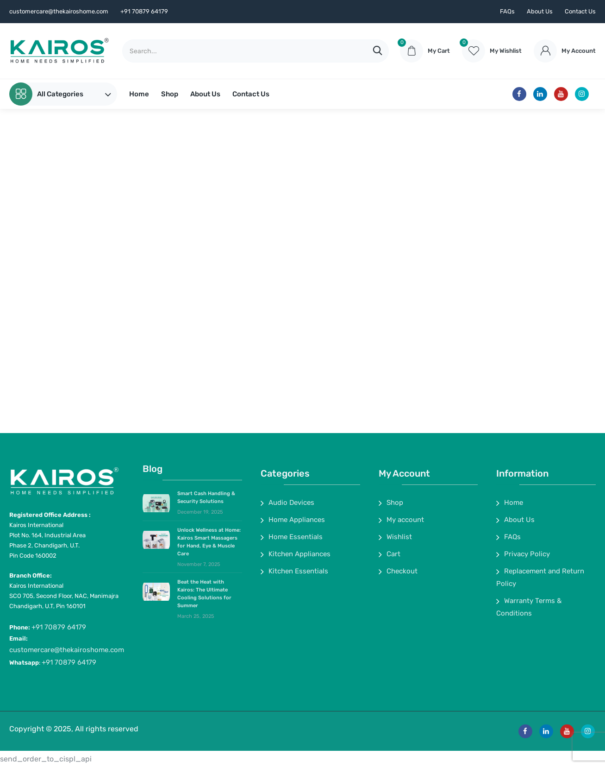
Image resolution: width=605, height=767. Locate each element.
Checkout (402, 571)
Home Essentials (295, 537)
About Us (540, 11)
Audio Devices (291, 502)
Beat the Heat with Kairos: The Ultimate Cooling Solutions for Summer (204, 594)
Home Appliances (296, 520)
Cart (393, 554)
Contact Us (580, 11)
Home (139, 94)
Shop (169, 94)
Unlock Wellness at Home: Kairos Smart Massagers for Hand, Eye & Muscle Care (209, 542)
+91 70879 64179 (58, 627)
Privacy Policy (527, 554)
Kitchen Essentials (298, 571)
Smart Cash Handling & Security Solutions (206, 497)
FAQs (507, 11)
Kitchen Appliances (299, 554)
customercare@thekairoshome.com (66, 650)
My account (405, 520)
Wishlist (399, 537)
